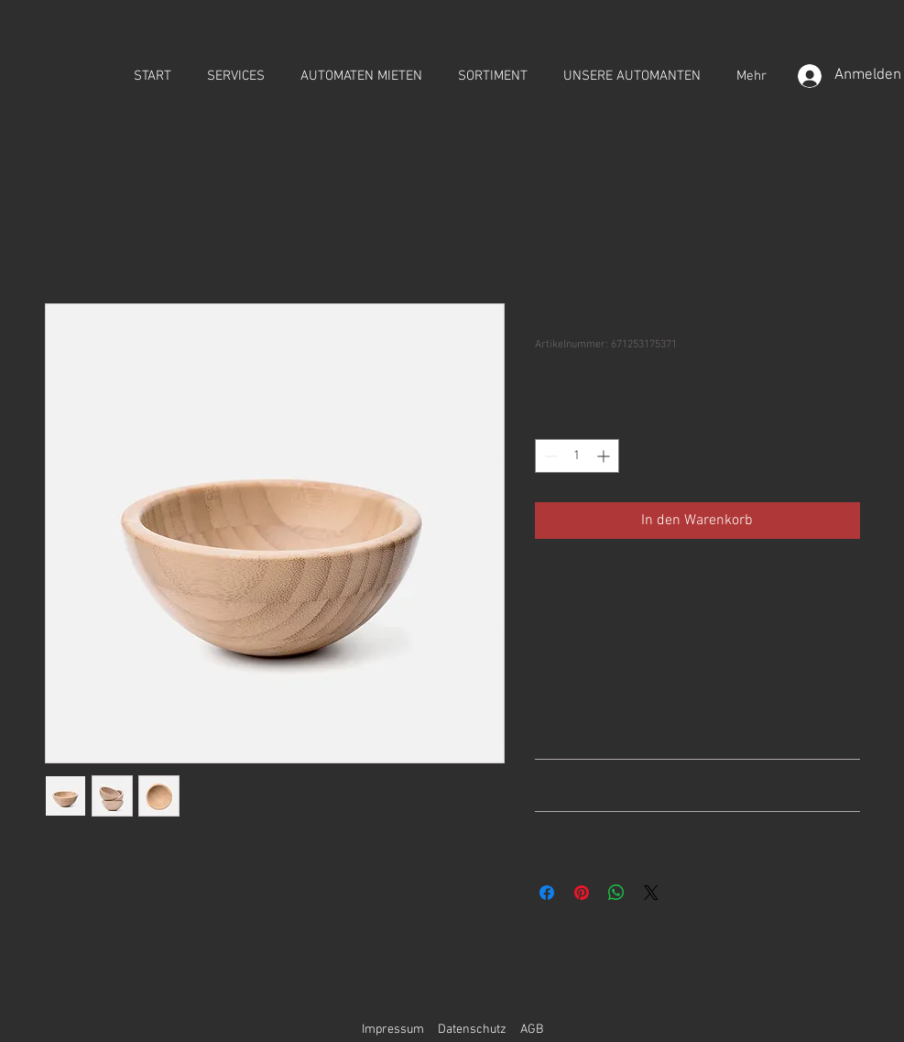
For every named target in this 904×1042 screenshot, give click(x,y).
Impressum (393, 1029)
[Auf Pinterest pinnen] (582, 893)
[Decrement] (549, 456)
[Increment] (605, 456)
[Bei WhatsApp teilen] (616, 893)
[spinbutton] (577, 456)
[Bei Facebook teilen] (547, 893)
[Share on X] (651, 893)
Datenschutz (472, 1029)
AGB (531, 1029)
